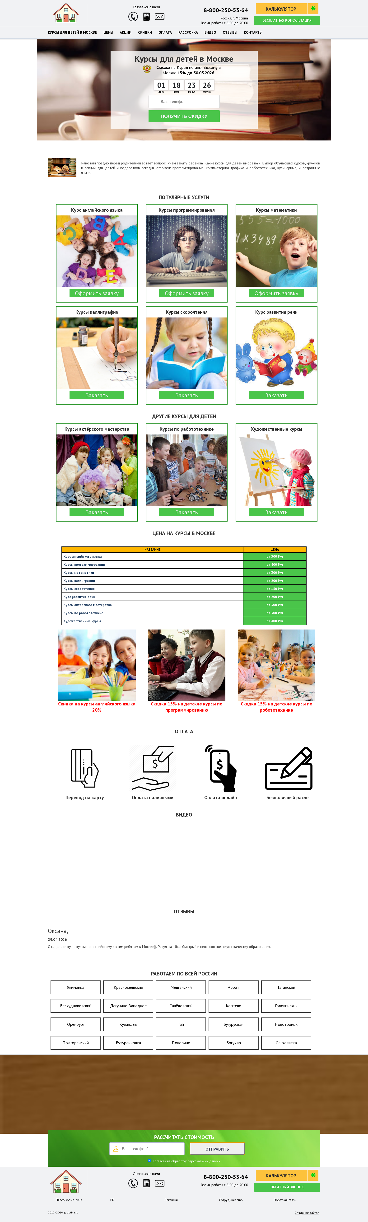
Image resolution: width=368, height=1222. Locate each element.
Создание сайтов (307, 1213)
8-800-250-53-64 (226, 10)
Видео (210, 32)
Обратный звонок (287, 1187)
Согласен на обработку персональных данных (186, 1161)
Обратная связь (285, 1200)
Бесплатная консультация (287, 20)
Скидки (145, 32)
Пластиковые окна (69, 1200)
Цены (108, 32)
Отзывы (230, 32)
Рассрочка (188, 32)
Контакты (253, 32)
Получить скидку (184, 116)
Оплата (165, 32)
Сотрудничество (231, 1200)
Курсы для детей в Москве (72, 32)
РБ (112, 1200)
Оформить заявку (97, 293)
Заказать (97, 395)
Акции (125, 32)
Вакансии (171, 1200)
